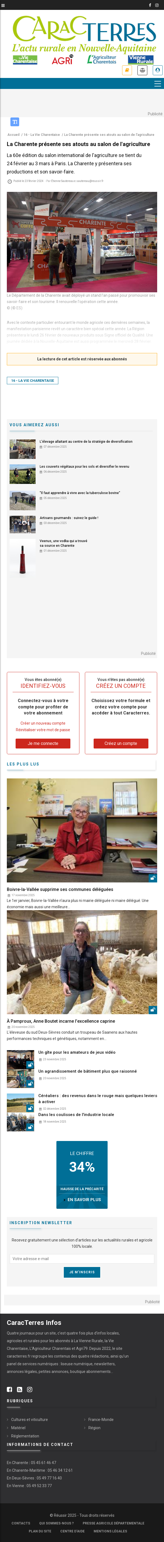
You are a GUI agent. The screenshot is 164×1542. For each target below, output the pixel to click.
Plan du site (40, 1531)
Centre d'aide (72, 1531)
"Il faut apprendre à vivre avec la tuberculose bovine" (80, 493)
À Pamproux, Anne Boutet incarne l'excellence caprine (61, 1021)
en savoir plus (84, 1199)
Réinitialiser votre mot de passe (43, 730)
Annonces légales (142, 70)
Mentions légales (110, 1531)
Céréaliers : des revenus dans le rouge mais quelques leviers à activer (97, 1098)
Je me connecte (158, 70)
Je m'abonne (127, 70)
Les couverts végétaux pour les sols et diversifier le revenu (84, 467)
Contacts (20, 1523)
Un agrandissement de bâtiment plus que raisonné (87, 1071)
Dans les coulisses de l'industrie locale (76, 1114)
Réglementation (25, 1436)
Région (94, 1428)
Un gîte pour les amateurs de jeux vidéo (77, 1052)
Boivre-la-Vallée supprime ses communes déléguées (60, 889)
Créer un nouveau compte (43, 723)
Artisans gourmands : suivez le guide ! (69, 518)
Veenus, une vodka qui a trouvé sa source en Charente (63, 543)
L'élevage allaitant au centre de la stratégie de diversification (86, 442)
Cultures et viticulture (29, 1419)
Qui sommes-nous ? (56, 1523)
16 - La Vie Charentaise (32, 381)
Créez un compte (121, 743)
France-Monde (101, 1419)
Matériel (18, 1428)
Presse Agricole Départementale (113, 1523)
